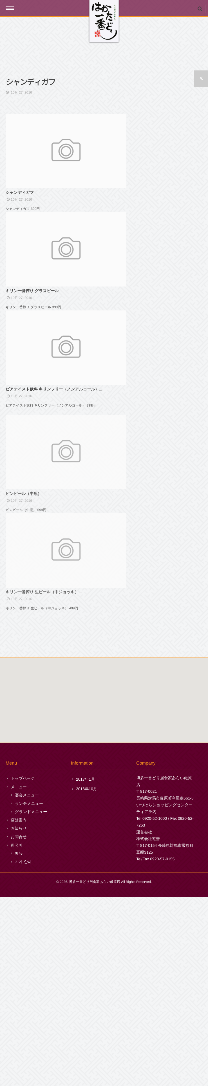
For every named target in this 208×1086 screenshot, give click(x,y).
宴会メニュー (27, 984)
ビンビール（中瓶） (23, 641)
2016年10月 (86, 978)
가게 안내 (23, 1051)
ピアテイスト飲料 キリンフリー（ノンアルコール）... (54, 502)
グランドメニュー (31, 1000)
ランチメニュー (29, 992)
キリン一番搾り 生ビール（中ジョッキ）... (44, 778)
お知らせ (19, 1017)
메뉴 (19, 1042)
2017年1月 (85, 968)
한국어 (17, 1034)
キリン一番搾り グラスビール (32, 366)
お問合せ (19, 1025)
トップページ (23, 967)
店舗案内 (18, 1009)
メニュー (19, 975)
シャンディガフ (20, 230)
